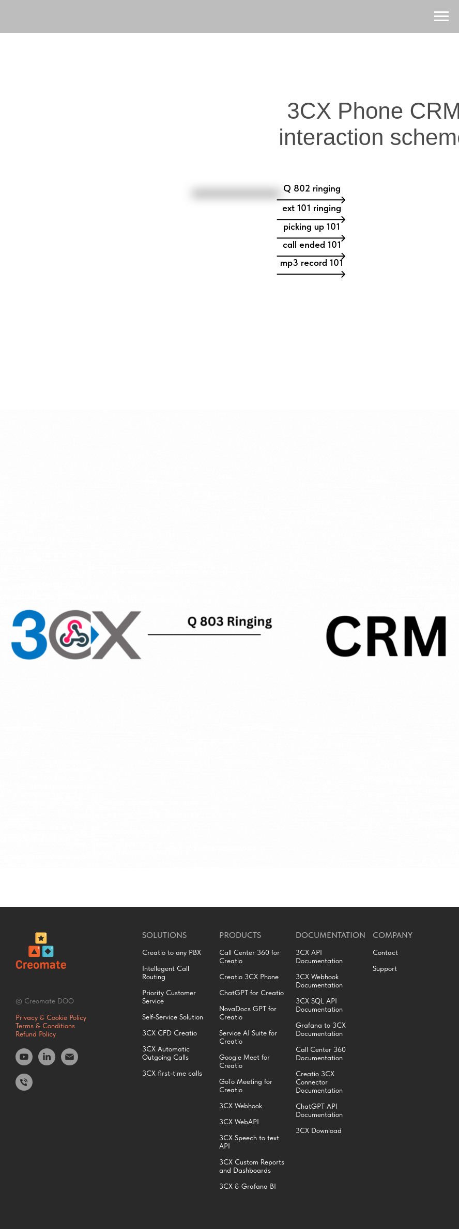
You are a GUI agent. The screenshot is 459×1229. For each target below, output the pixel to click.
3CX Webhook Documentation (319, 980)
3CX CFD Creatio (169, 1033)
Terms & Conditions (45, 1025)
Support (385, 968)
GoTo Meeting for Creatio (245, 1085)
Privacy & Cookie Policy (51, 1017)
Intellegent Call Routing (165, 972)
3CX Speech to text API (249, 1142)
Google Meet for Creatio (244, 1061)
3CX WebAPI (239, 1122)
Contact (385, 952)
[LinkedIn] (46, 1062)
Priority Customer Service (169, 996)
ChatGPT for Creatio (251, 992)
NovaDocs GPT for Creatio (248, 1012)
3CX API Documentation (319, 956)
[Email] (69, 1062)
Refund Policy (36, 1034)
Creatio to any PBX (171, 952)
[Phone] (24, 1087)
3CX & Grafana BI (247, 1186)
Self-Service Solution (172, 1017)
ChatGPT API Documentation (319, 1110)
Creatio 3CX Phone (249, 976)
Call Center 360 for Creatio (249, 956)
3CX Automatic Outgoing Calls (166, 1053)
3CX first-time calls (172, 1073)
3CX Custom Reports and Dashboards (251, 1166)
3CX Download (319, 1130)
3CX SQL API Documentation (319, 1005)
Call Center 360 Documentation (321, 1053)
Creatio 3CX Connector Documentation (319, 1082)
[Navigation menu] (441, 16)
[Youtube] (24, 1062)
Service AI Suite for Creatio (248, 1037)
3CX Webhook (240, 1106)
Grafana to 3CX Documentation (321, 1029)
